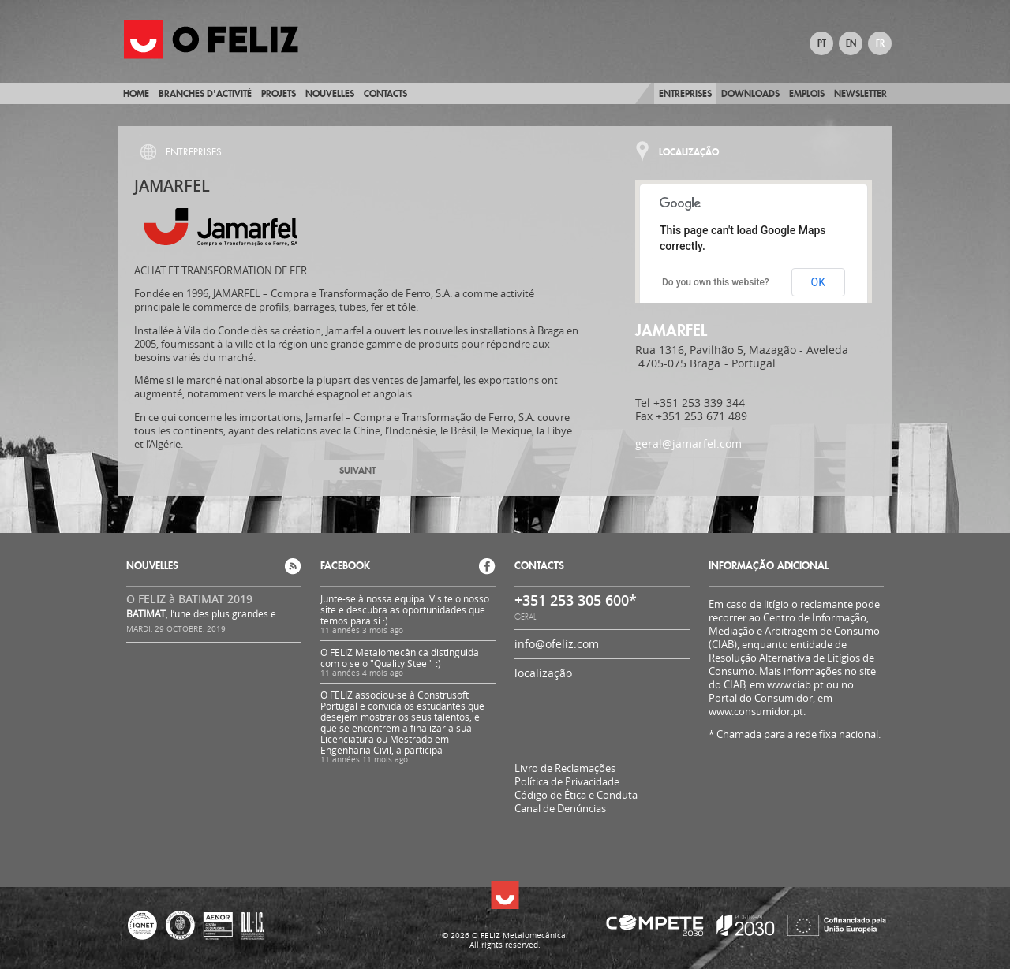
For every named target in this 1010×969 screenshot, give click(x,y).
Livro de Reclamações (564, 768)
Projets (278, 93)
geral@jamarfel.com (688, 443)
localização (543, 672)
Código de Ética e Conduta (576, 795)
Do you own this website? (715, 282)
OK (818, 282)
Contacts (385, 93)
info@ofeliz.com (556, 643)
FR (880, 43)
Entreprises (685, 93)
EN (851, 43)
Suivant (357, 470)
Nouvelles (329, 93)
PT (821, 43)
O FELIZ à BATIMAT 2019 (189, 598)
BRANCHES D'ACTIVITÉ (205, 93)
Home (136, 93)
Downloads (750, 93)
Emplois (807, 93)
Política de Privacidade (566, 781)
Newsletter (860, 93)
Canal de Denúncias (560, 808)
